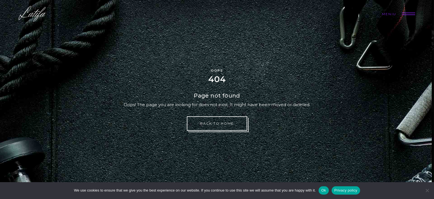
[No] (427, 190)
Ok (323, 190)
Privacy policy (345, 190)
